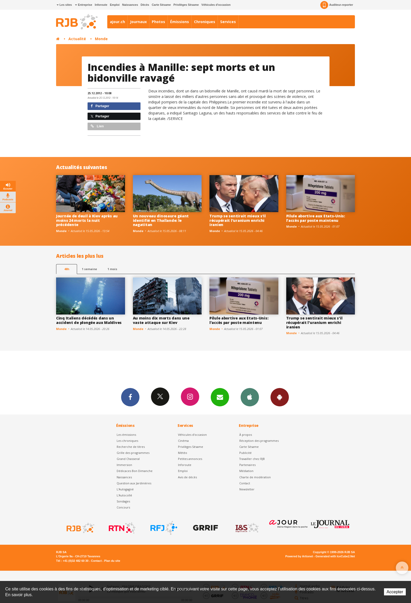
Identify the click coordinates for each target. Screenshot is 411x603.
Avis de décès (187, 477)
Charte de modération (255, 477)
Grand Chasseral (128, 458)
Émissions (179, 21)
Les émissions (126, 434)
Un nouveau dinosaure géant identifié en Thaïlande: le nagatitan (161, 220)
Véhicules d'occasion (215, 4)
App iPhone (250, 397)
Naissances (130, 4)
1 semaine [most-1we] (89, 269)
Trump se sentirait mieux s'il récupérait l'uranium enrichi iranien (237, 220)
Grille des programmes (133, 452)
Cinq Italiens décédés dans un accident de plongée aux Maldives (89, 320)
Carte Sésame (161, 4)
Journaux (138, 21)
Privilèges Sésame (186, 4)
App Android (280, 397)
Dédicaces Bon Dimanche (135, 471)
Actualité (77, 38)
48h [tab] (66, 269)
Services (228, 21)
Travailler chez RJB (252, 458)
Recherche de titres (131, 446)
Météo (182, 452)
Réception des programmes (259, 440)
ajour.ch (117, 21)
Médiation (246, 471)
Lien (97, 126)
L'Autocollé (124, 495)
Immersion (124, 464)
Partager (100, 106)
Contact (244, 483)
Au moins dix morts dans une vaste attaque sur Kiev (161, 320)
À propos (245, 434)
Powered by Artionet (299, 556)
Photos (158, 21)
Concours (123, 507)
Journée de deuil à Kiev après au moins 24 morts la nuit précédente (87, 220)
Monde (101, 38)
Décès (145, 4)
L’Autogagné (125, 489)
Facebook (130, 397)
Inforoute (101, 4)
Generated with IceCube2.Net (335, 556)
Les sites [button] (64, 4)
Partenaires (247, 464)
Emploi (115, 4)
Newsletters (220, 397)
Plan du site (112, 560)
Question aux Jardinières (134, 483)
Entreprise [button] (83, 4)
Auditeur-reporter (336, 5)
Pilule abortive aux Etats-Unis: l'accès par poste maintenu (315, 218)
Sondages (123, 501)
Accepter (395, 592)
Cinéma (183, 440)
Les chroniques (127, 440)
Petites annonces (190, 458)
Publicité (245, 452)
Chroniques (204, 21)
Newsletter (247, 489)
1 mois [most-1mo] (112, 269)
